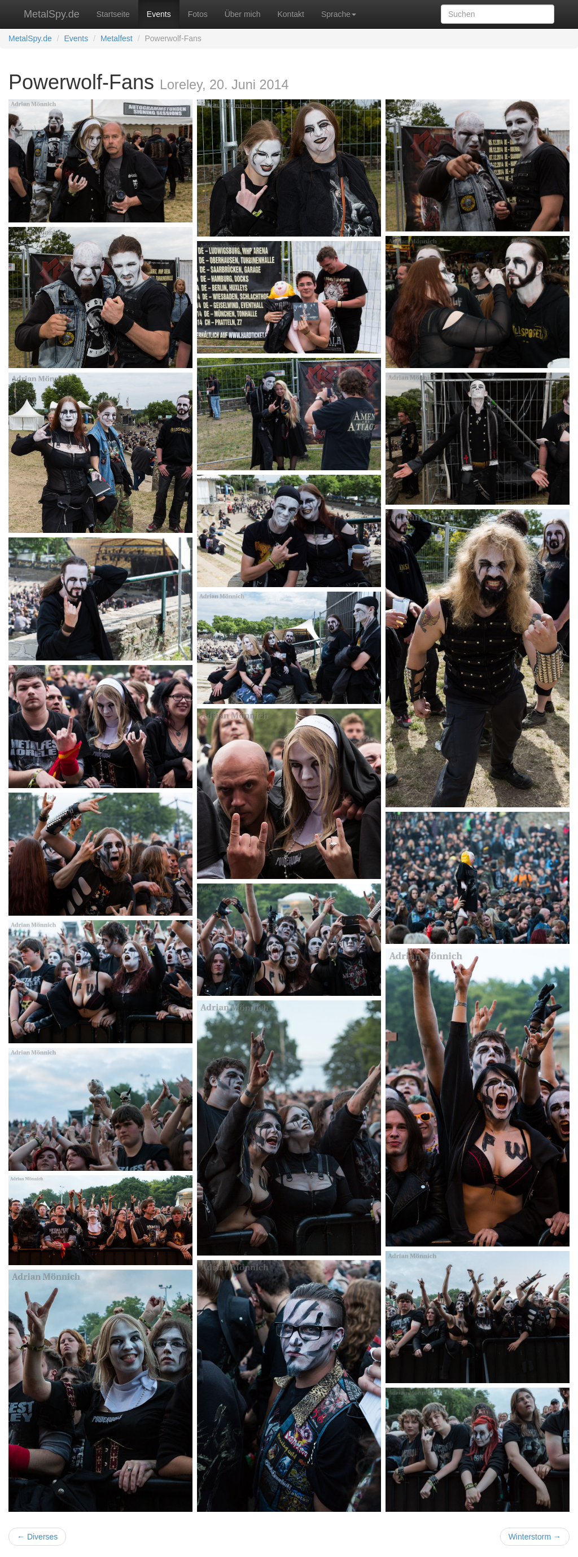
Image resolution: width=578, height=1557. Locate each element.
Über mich (243, 14)
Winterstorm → (535, 1536)
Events (159, 14)
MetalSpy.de (52, 14)
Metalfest (116, 38)
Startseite (113, 14)
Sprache (338, 14)
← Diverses (37, 1536)
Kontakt (290, 14)
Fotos (198, 14)
